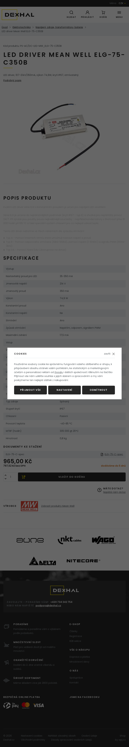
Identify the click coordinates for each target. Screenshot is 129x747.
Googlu (58, 372)
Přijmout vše (30, 390)
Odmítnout (98, 390)
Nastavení (64, 390)
